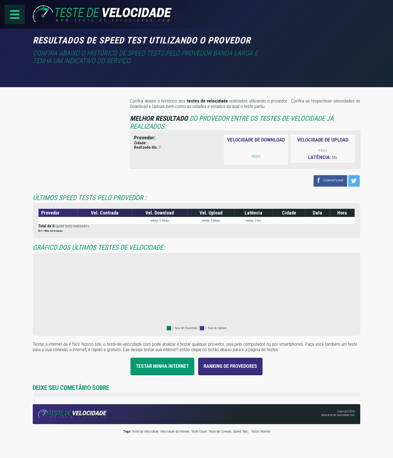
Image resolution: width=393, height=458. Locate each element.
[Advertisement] (314, 43)
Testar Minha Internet (162, 366)
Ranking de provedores (230, 366)
